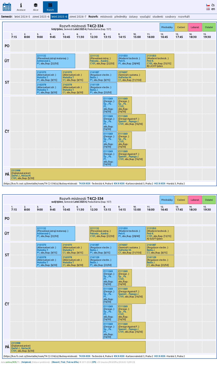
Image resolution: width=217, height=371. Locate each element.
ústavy (133, 16)
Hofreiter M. (125, 77)
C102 (149, 63)
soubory (170, 16)
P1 (38, 63)
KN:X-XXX (119, 183)
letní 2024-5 (22, 16)
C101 (92, 63)
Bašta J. (94, 77)
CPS (94, 362)
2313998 (15, 170)
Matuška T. (42, 77)
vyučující (145, 16)
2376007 (122, 72)
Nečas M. (26, 175)
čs (213, 5)
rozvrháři (184, 16)
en (213, 9)
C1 (64, 80)
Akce (35, 6)
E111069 (108, 98)
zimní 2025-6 (40, 16)
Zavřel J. (15, 175)
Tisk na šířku (72, 362)
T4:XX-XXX (84, 183)
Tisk (63, 362)
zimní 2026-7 (77, 16)
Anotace (21, 6)
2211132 (41, 55)
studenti (158, 16)
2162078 (41, 84)
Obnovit (55, 362)
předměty (121, 16)
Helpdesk (26, 362)
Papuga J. (134, 121)
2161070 (41, 72)
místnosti (106, 16)
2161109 (94, 84)
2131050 (122, 55)
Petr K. (121, 61)
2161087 (94, 72)
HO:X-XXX (159, 183)
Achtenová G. (44, 61)
